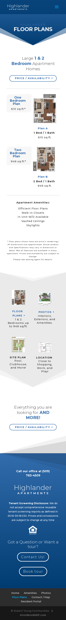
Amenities (30, 593)
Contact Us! (33, 557)
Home (15, 593)
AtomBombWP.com (33, 615)
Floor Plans (17, 313)
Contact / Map (41, 597)
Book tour (33, 571)
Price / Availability (32, 78)
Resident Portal (31, 601)
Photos (45, 312)
